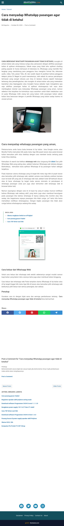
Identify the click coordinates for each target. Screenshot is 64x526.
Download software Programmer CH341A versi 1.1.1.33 (20, 403)
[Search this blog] (61, 2)
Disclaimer (19, 515)
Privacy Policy (28, 515)
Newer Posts (7, 386)
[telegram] (56, 313)
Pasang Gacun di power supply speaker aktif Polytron (19, 418)
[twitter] (20, 313)
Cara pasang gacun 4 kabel (10, 396)
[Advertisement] (32, 43)
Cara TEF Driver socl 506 (15, 221)
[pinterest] (32, 313)
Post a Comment (30, 25)
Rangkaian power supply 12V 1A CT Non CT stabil (18, 407)
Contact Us (38, 515)
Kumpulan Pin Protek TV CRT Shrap (13, 426)
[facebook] (8, 313)
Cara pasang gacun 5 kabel (16, 218)
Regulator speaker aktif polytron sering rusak (16, 400)
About (46, 515)
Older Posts (57, 386)
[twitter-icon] (28, 506)
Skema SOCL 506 (7, 422)
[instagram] (42, 506)
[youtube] (35, 506)
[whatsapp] (44, 313)
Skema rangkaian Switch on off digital (19, 215)
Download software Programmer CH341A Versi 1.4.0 (19, 415)
